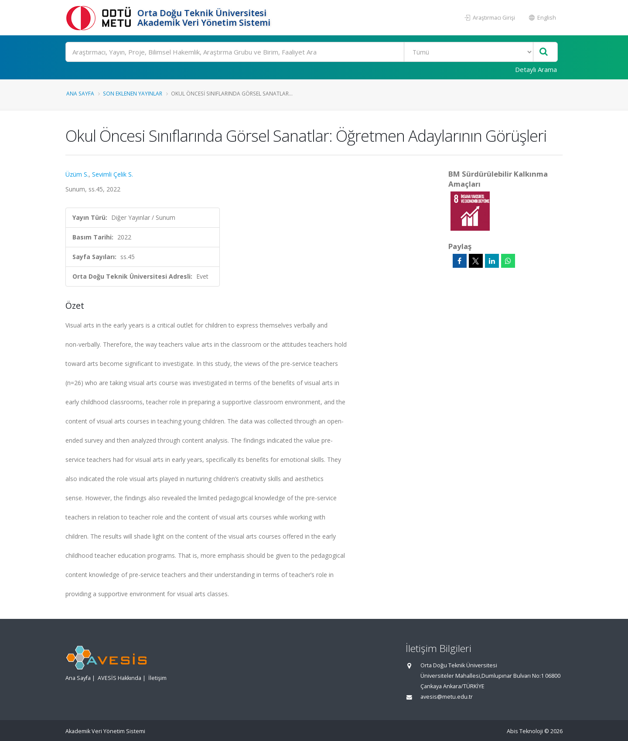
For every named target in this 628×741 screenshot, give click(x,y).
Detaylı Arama (536, 69)
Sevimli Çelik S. (112, 174)
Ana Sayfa (80, 93)
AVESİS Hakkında (119, 678)
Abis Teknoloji (525, 731)
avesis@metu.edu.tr (446, 696)
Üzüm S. (77, 174)
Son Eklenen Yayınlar (132, 93)
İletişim (157, 678)
